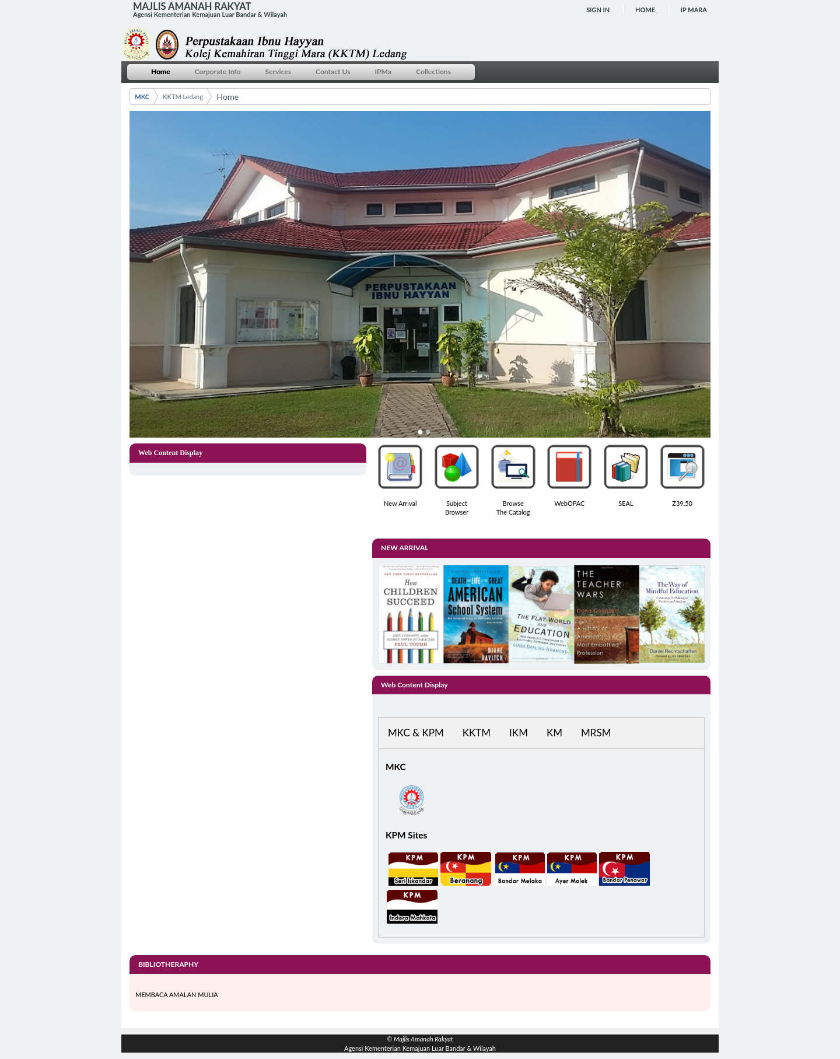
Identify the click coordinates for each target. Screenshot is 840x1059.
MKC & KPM (416, 732)
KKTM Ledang (183, 96)
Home (645, 9)
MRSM (596, 732)
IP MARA (694, 9)
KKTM (477, 732)
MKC (142, 96)
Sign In (598, 9)
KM (554, 732)
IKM (518, 732)
